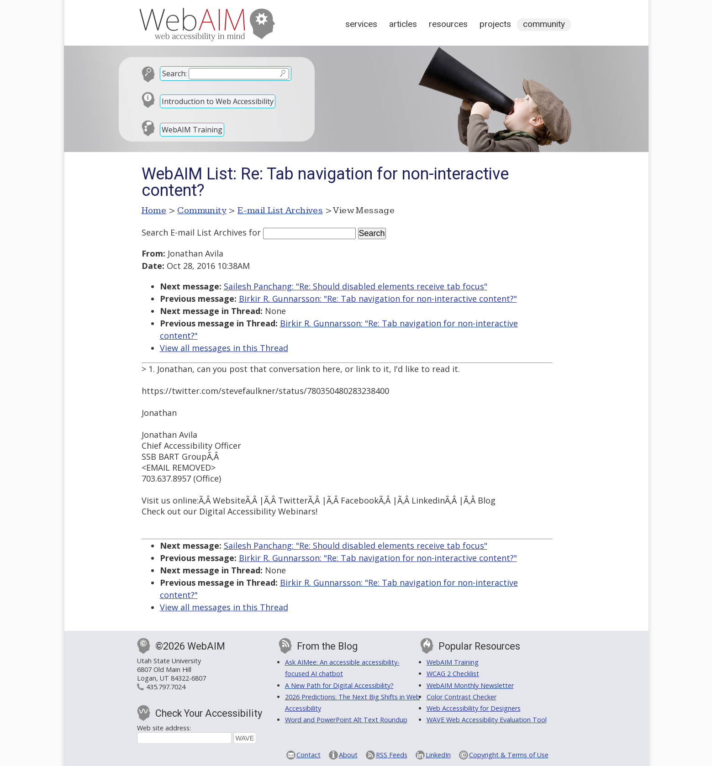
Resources (448, 24)
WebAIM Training (192, 130)
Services (361, 24)
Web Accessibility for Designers (474, 708)
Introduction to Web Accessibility (218, 101)
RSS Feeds (391, 754)
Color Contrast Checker (461, 697)
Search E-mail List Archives (194, 232)
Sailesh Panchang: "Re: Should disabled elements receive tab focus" (355, 286)
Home (154, 210)
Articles (403, 24)
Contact (308, 754)
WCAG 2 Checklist (453, 673)
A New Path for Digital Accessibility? (339, 685)
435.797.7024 (165, 686)
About (348, 754)
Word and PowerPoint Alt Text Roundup (346, 719)
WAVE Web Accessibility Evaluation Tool (487, 719)
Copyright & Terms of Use (509, 754)
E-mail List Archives (280, 210)
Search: (174, 73)
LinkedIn (438, 754)
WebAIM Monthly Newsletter (470, 685)
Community (544, 24)
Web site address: (164, 728)
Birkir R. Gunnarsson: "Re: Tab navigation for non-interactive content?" (378, 298)
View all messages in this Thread (224, 347)
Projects (495, 24)
